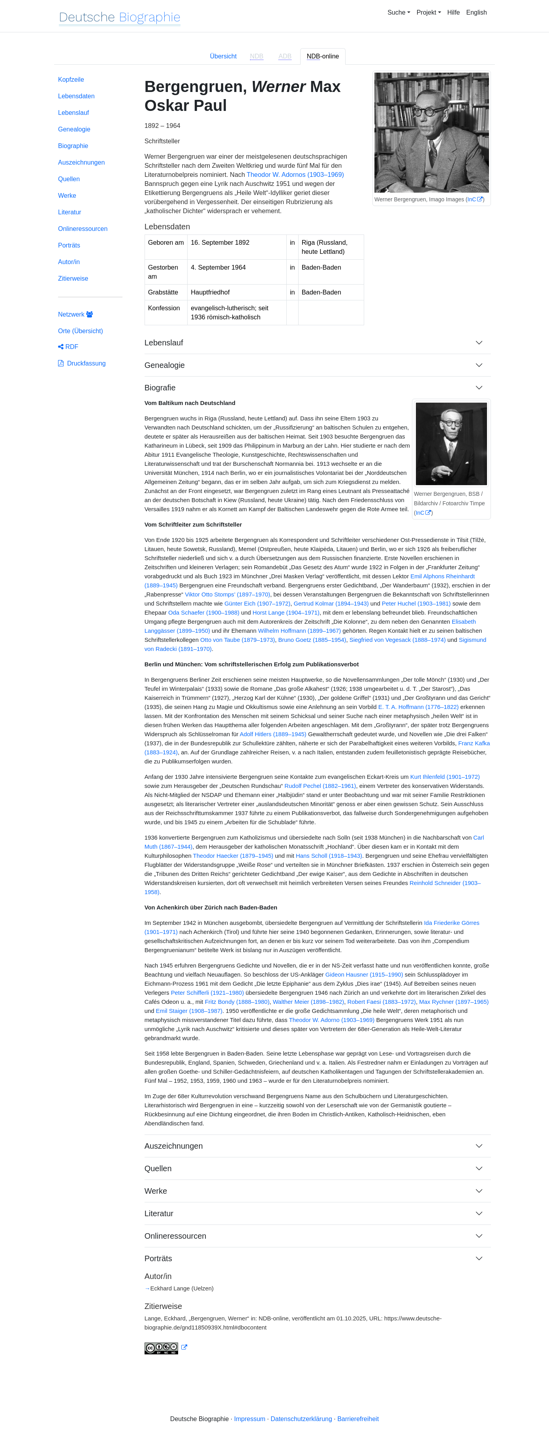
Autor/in (69, 262)
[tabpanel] (274, 720)
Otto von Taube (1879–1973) (237, 640)
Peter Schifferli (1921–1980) (207, 993)
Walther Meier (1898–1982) (308, 1002)
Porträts (69, 245)
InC (472, 199)
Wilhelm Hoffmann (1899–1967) (299, 631)
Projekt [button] (426, 12)
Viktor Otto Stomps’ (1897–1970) (227, 594)
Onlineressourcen (82, 228)
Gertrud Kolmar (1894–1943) (331, 603)
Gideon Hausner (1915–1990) (364, 974)
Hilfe (453, 12)
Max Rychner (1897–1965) (454, 1002)
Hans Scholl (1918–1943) (329, 856)
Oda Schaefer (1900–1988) (203, 612)
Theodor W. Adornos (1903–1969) (295, 174)
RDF (68, 346)
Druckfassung (82, 363)
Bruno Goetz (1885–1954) (312, 640)
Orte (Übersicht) (80, 331)
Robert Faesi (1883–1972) (381, 1002)
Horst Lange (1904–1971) (286, 612)
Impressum (249, 1419)
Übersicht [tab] (223, 56)
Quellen (69, 179)
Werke (67, 195)
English (476, 12)
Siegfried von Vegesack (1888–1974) (398, 640)
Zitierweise (73, 278)
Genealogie (74, 129)
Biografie (160, 387)
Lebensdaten (76, 96)
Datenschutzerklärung (301, 1419)
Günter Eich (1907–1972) (257, 603)
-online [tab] (323, 56)
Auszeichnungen (81, 162)
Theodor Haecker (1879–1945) (233, 856)
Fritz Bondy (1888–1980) (237, 1002)
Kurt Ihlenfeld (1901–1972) (445, 777)
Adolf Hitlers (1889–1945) (273, 734)
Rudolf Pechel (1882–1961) (320, 786)
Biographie (73, 146)
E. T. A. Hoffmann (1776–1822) (418, 707)
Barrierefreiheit (358, 1419)
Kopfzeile (71, 79)
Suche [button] (396, 12)
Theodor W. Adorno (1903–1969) (332, 1020)
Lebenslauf (73, 112)
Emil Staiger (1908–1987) (189, 1011)
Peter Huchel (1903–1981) (416, 603)
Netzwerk (75, 314)
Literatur (69, 212)
